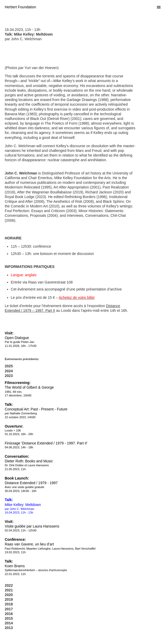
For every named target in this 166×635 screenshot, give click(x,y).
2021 (9, 590)
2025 (9, 366)
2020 (9, 595)
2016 (9, 614)
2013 (9, 628)
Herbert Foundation (20, 7)
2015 (9, 618)
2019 (9, 599)
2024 (9, 371)
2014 (9, 623)
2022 (9, 585)
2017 (9, 609)
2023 (9, 376)
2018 (9, 604)
